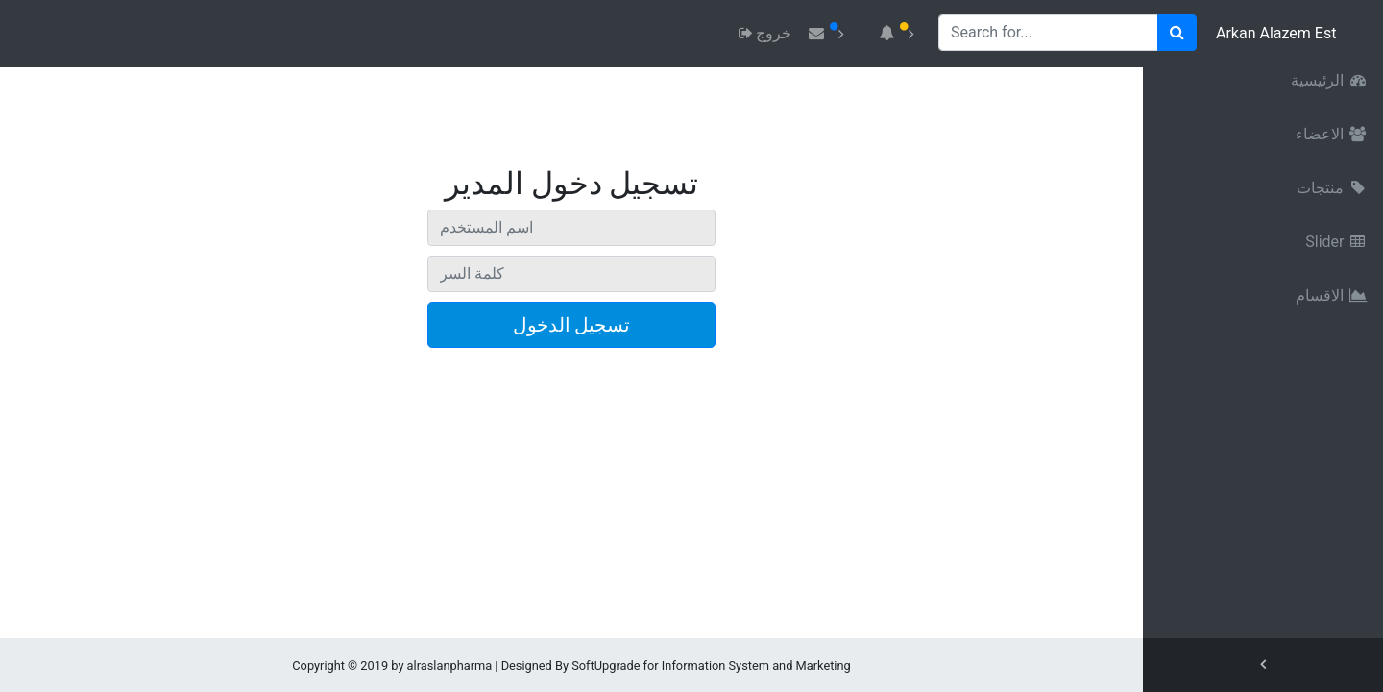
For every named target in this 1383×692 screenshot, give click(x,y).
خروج (763, 33)
